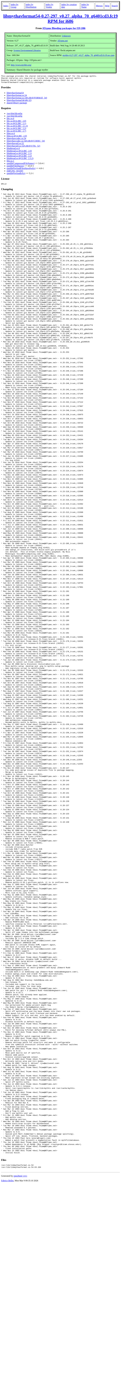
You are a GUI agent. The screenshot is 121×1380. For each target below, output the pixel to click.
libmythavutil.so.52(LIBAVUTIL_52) (23, 147)
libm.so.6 (11, 135)
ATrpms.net (62, 41)
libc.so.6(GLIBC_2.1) (16, 125)
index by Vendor (49, 5)
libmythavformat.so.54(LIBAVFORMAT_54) (27, 99)
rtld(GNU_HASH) (15, 172)
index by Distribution (31, 5)
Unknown (66, 36)
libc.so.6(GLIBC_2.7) (16, 132)
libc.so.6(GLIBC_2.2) (16, 130)
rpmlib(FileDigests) (15, 167)
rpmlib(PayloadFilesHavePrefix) (21, 170)
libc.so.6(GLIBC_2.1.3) (17, 127)
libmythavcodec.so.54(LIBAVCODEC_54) (26, 142)
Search (115, 6)
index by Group (14, 5)
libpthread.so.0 (13, 150)
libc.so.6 (10, 120)
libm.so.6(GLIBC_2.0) (17, 137)
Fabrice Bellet (7, 1376)
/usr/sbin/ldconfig (14, 115)
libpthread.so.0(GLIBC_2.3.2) (20, 160)
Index (5, 6)
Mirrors (99, 6)
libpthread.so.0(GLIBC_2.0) (19, 152)
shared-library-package (17, 104)
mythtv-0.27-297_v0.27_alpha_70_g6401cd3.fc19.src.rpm (88, 55)
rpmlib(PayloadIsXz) (16, 175)
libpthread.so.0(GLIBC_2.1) (19, 155)
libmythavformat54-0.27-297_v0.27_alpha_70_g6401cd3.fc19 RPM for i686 (60, 18)
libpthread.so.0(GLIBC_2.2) (19, 157)
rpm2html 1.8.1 (20, 1372)
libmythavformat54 (15, 94)
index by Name (85, 5)
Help (107, 6)
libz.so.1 (10, 162)
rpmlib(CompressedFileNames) (21, 165)
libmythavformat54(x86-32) (19, 102)
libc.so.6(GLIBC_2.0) (16, 122)
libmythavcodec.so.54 (16, 140)
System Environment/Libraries (27, 50)
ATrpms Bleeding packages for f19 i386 (63, 28)
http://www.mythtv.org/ (21, 65)
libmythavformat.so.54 (17, 97)
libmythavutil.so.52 (15, 145)
